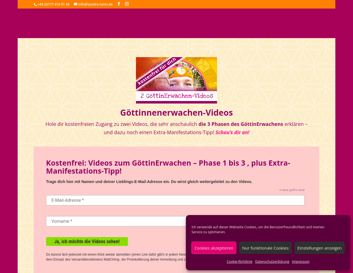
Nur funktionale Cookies (265, 248)
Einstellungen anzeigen (320, 248)
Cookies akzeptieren (213, 248)
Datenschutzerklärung (272, 261)
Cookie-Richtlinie (239, 261)
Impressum (300, 261)
